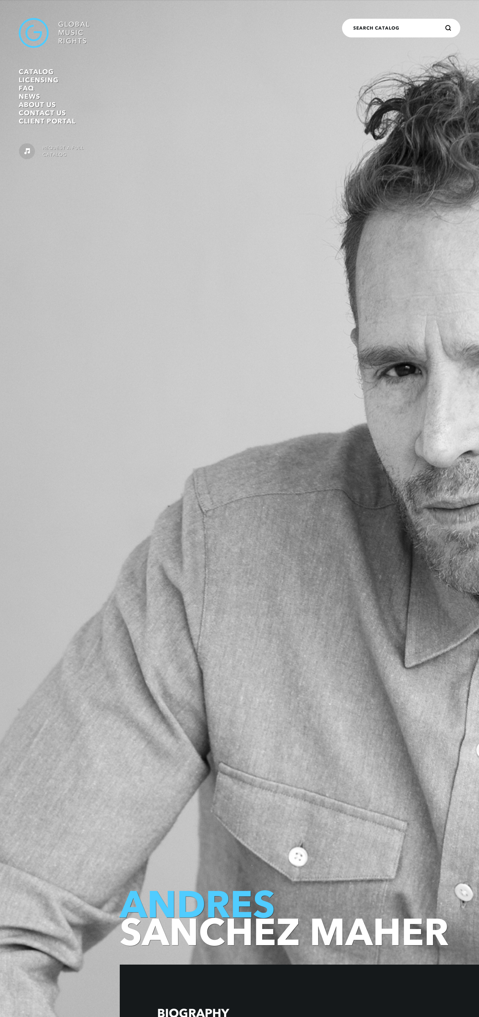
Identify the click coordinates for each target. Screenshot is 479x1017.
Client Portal (47, 121)
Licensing (39, 80)
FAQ (26, 88)
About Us (37, 105)
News (29, 96)
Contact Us (42, 113)
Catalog (36, 72)
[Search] (448, 28)
